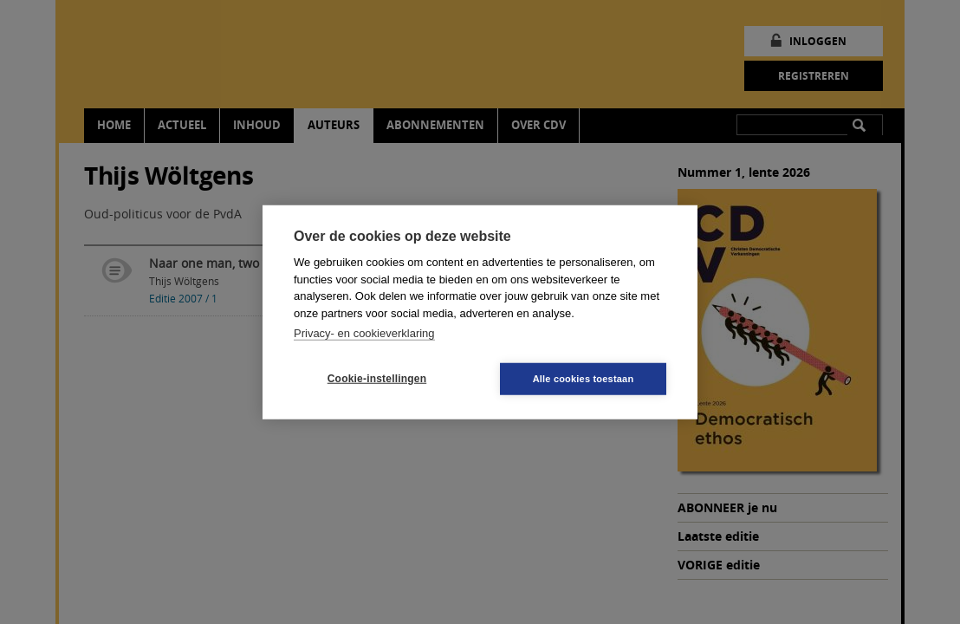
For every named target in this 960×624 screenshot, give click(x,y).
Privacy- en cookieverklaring (364, 333)
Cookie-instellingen (377, 379)
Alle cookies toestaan (583, 378)
